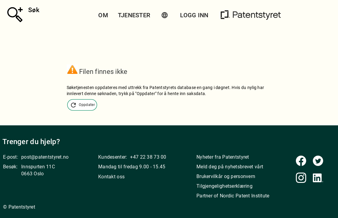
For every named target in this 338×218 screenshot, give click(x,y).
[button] (164, 15)
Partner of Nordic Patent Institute (232, 196)
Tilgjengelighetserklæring (224, 186)
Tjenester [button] (134, 15)
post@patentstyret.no (45, 157)
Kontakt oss (111, 177)
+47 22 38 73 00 (148, 157)
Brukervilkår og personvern (225, 176)
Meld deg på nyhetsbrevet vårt (229, 167)
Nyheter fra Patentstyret (222, 157)
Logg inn (194, 15)
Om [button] (103, 15)
